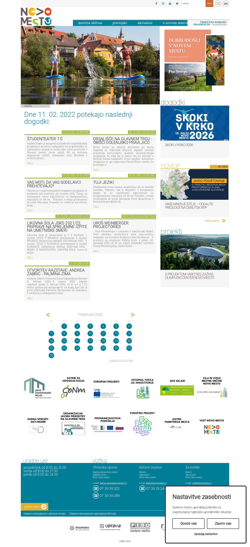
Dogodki (28, 105)
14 (51, 340)
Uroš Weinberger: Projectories (111, 225)
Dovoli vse (188, 523)
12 (116, 333)
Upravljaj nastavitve (206, 534)
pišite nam (35, 506)
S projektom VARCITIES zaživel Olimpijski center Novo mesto (189, 276)
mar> (132, 315)
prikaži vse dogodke (121, 360)
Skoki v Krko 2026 (179, 145)
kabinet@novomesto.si (156, 483)
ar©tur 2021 (125, 541)
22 (64, 348)
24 (90, 348)
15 (64, 340)
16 (77, 340)
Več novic (212, 221)
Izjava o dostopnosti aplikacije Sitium (93, 513)
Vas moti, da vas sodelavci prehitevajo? (54, 184)
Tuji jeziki (103, 182)
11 (103, 333)
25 (103, 348)
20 (129, 340)
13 (129, 333)
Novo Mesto (44, 16)
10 (90, 333)
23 (77, 348)
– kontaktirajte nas (210, 23)
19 (116, 340)
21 (51, 348)
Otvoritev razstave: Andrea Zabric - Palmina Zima (56, 272)
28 (51, 355)
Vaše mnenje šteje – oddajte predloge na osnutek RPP (189, 206)
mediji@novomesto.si (201, 483)
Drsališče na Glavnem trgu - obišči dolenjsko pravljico (122, 141)
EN (226, 3)
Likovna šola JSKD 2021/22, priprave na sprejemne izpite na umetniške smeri (57, 227)
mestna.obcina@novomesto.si (113, 483)
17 (90, 340)
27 (129, 348)
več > (30, 162)
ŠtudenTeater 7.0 (44, 139)
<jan (48, 315)
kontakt (218, 4)
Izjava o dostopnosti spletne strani (44, 513)
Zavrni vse (223, 523)
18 (103, 340)
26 (116, 348)
